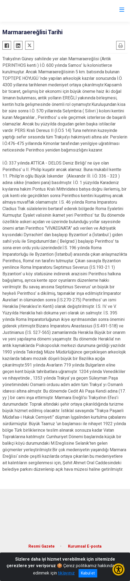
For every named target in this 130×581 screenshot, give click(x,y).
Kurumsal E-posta (85, 546)
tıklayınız (66, 573)
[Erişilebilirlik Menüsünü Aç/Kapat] (118, 569)
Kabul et (88, 573)
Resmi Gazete (41, 546)
